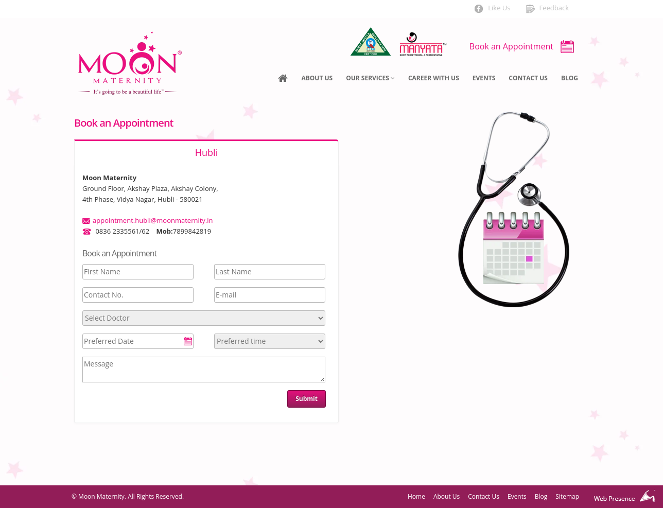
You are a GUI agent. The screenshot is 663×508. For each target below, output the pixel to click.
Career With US (433, 78)
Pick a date (188, 341)
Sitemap (567, 496)
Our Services (370, 78)
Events (484, 78)
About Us (317, 78)
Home (416, 496)
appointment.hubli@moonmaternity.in (153, 220)
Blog (569, 78)
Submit (306, 398)
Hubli (206, 152)
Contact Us (528, 78)
